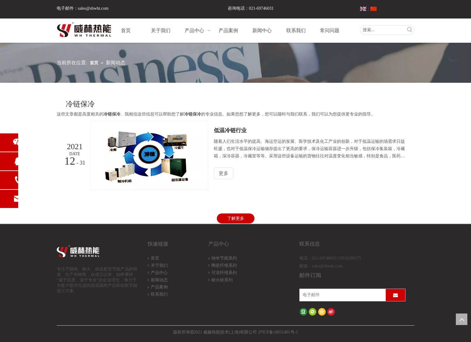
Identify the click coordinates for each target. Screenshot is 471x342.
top (461, 319)
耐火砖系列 (222, 280)
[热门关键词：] (409, 30)
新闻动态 (159, 280)
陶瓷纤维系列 (224, 265)
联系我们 (159, 294)
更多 (223, 173)
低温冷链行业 (230, 130)
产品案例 (159, 287)
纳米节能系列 (224, 258)
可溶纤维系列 (224, 272)
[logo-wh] (85, 251)
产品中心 (159, 272)
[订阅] (395, 295)
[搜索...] (382, 30)
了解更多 (235, 218)
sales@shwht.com (93, 8)
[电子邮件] (341, 295)
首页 (155, 258)
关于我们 (159, 265)
